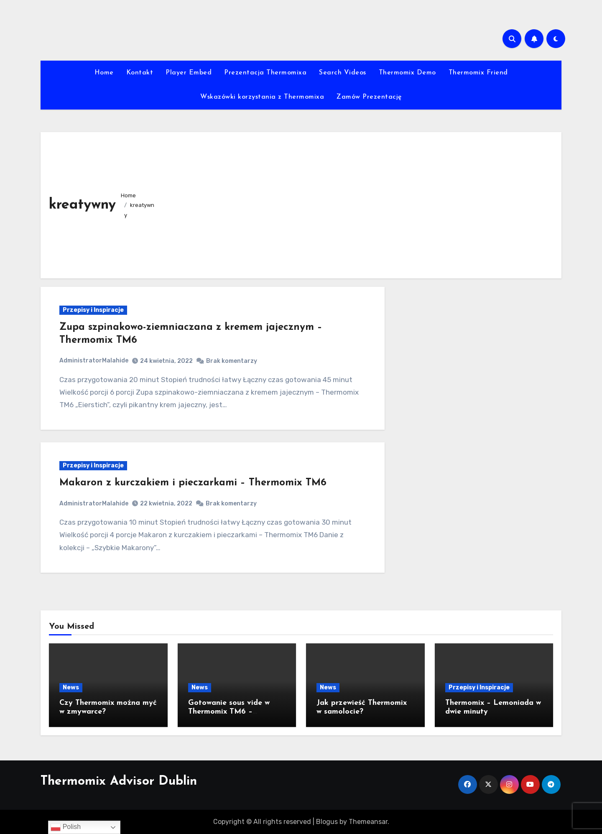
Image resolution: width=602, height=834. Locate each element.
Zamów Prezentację (369, 97)
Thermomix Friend (478, 72)
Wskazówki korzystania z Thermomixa (262, 97)
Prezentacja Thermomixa (265, 72)
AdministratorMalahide (93, 360)
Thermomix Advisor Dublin (119, 781)
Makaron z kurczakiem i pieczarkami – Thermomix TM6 (193, 483)
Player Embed (189, 72)
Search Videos (342, 72)
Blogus (327, 822)
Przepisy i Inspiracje (93, 310)
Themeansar (368, 822)
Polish (66, 827)
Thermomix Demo (407, 72)
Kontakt (139, 72)
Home (104, 72)
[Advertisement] (357, 203)
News (71, 687)
